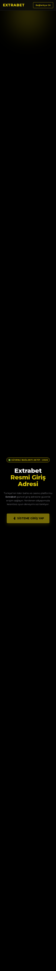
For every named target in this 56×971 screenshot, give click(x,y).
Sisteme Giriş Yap (28, 519)
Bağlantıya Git (43, 5)
